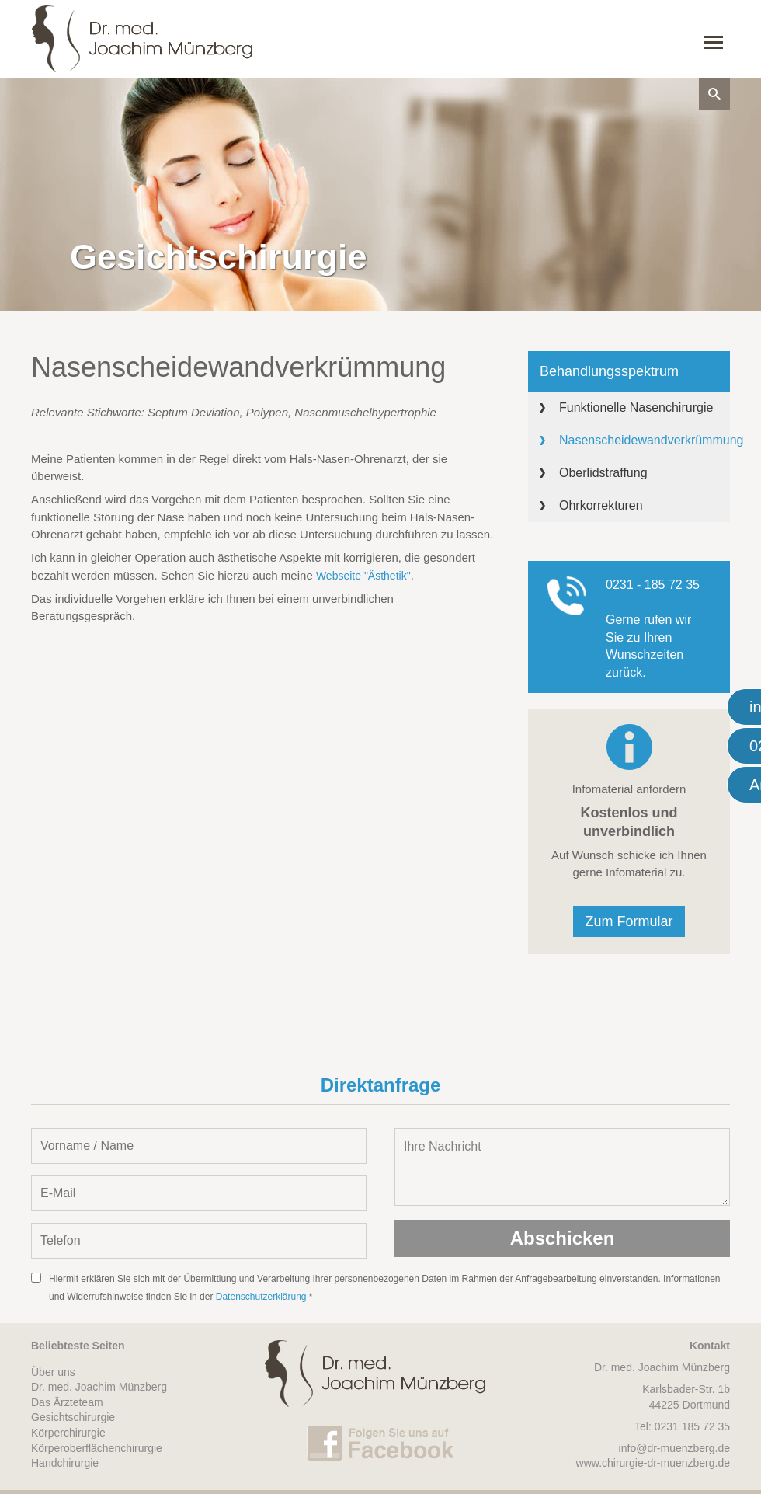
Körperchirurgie (68, 1432)
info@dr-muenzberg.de (674, 1448)
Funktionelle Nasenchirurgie (636, 407)
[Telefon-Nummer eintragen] (199, 1241)
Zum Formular (628, 921)
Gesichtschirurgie (73, 1417)
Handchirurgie (65, 1463)
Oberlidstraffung (603, 472)
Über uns (53, 1372)
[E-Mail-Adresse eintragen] (199, 1193)
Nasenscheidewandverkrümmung (644, 440)
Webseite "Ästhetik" (363, 575)
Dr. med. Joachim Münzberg (99, 1387)
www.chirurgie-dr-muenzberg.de (653, 1463)
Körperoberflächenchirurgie (96, 1448)
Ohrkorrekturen (601, 505)
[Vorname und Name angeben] (199, 1146)
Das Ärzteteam (67, 1402)
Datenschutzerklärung (261, 1296)
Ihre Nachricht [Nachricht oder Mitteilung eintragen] (562, 1167)
